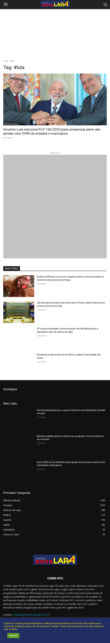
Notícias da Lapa (11, 124)
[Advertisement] (55, 33)
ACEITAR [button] (13, 635)
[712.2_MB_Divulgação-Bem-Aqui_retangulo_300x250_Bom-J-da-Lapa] (55, 206)
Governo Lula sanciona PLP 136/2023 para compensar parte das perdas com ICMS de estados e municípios (51, 131)
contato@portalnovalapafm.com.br (31, 614)
